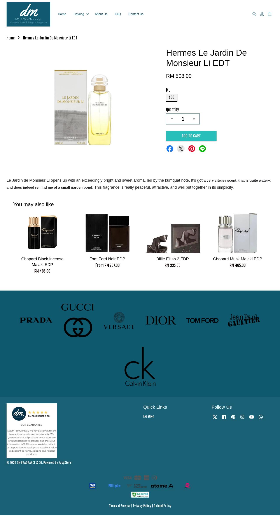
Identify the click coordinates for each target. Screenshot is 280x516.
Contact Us (136, 14)
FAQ (118, 14)
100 (171, 98)
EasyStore (65, 463)
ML (168, 91)
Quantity (172, 110)
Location (148, 417)
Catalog (81, 14)
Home (62, 14)
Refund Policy (162, 506)
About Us (101, 14)
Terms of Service (119, 506)
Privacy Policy (142, 506)
